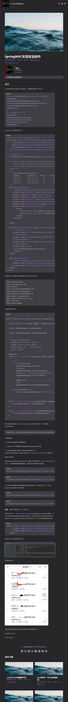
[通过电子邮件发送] (46, 651)
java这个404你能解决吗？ (17, 677)
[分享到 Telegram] (35, 651)
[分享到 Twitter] (25, 651)
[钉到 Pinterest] (39, 651)
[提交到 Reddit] (28, 651)
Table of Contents (14, 77)
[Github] (20, 72)
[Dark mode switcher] (62, 3)
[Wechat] (18, 72)
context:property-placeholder (38, 453)
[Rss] (16, 72)
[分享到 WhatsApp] (32, 651)
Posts (6, 54)
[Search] (59, 3)
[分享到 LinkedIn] (22, 651)
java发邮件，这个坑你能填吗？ (47, 679)
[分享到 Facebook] (42, 651)
